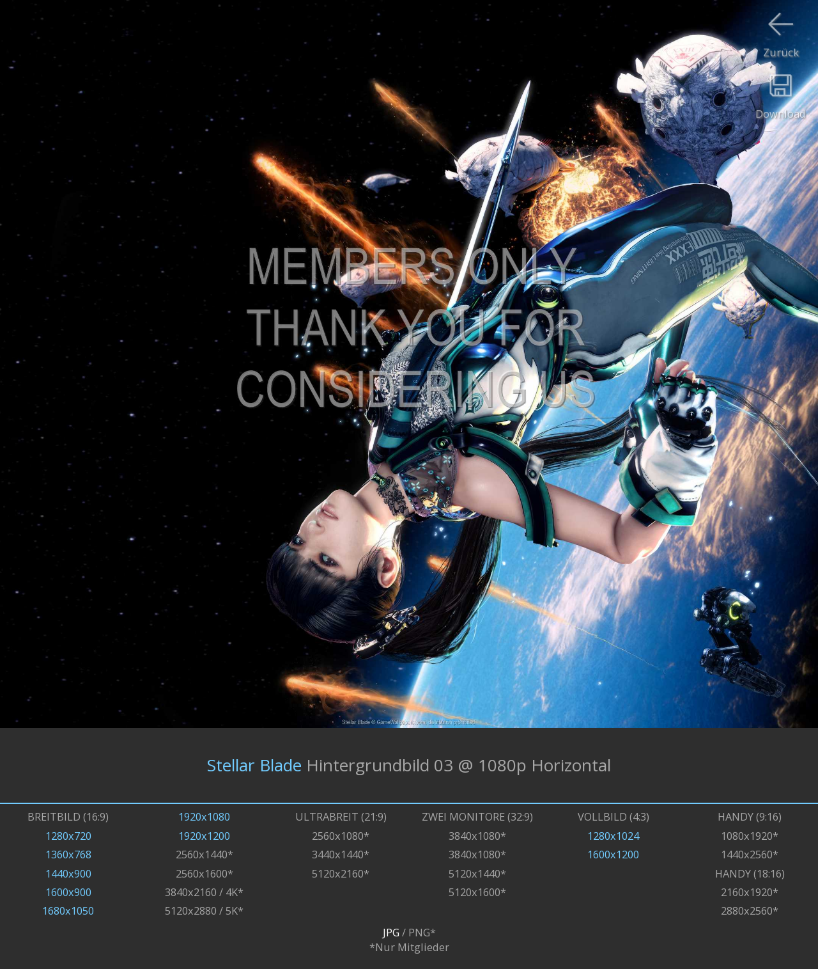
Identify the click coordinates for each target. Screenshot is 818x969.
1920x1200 (204, 835)
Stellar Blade (254, 764)
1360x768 (68, 854)
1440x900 (68, 873)
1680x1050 (68, 910)
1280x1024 (613, 835)
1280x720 (68, 835)
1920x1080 (204, 816)
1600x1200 (613, 854)
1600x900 (68, 892)
